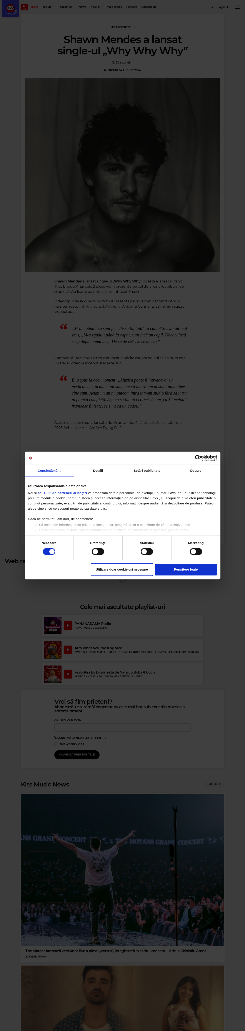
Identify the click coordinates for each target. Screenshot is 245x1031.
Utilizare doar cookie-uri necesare (122, 569)
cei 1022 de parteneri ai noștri (62, 493)
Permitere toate (186, 569)
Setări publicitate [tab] (147, 470)
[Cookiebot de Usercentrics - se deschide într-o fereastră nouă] (198, 458)
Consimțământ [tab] (49, 470)
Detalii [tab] (98, 470)
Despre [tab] (195, 470)
